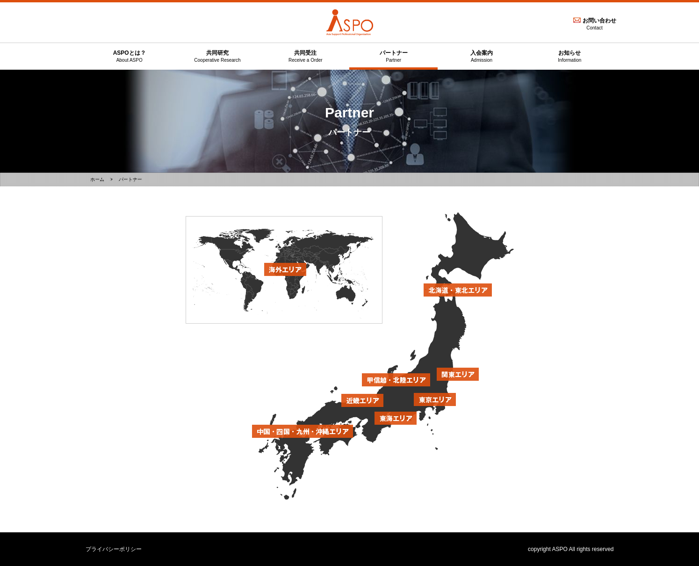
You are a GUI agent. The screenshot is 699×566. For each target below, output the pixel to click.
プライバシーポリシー (114, 549)
